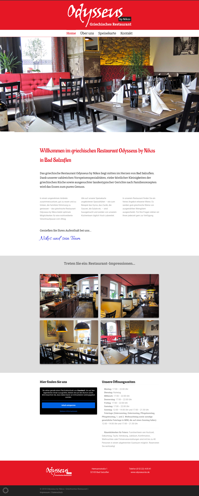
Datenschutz (57, 492)
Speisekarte (107, 33)
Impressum (45, 492)
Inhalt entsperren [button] (69, 405)
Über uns (87, 33)
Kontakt (126, 33)
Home (71, 33)
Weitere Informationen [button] (68, 411)
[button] (5, 490)
